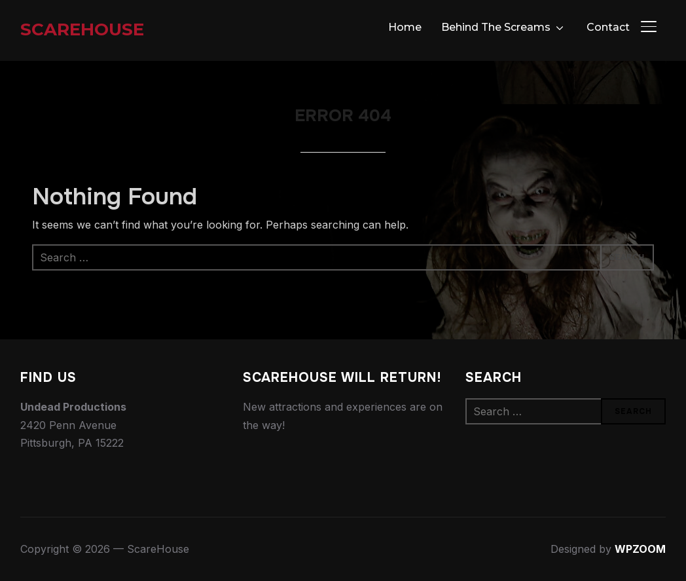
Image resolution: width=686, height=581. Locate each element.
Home (405, 27)
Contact (608, 27)
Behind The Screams (496, 27)
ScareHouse (82, 29)
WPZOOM (640, 548)
